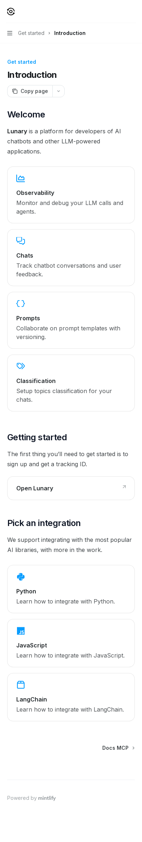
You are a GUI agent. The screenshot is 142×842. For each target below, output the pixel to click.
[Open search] (119, 11)
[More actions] (132, 11)
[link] (71, 194)
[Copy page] (29, 91)
